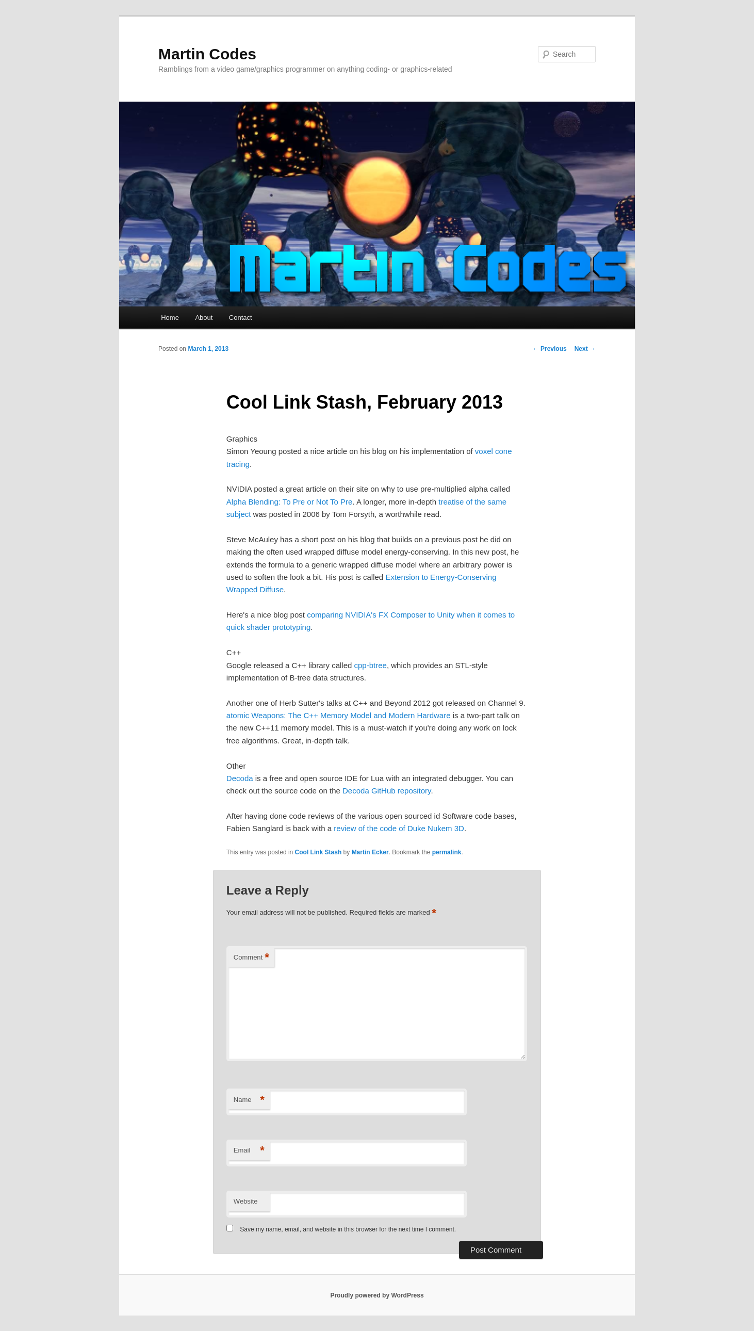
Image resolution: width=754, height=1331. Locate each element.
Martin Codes (207, 53)
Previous (550, 348)
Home (170, 317)
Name (249, 1100)
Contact (240, 317)
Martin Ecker (370, 852)
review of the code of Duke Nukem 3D (399, 828)
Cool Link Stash (318, 852)
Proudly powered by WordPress (376, 1295)
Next (585, 348)
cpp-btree (370, 665)
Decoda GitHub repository (386, 790)
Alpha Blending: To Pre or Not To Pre (289, 501)
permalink (447, 852)
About (203, 317)
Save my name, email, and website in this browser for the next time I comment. (348, 1229)
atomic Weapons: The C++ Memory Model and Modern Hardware (338, 715)
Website (246, 1201)
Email (249, 1150)
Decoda (239, 778)
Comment (251, 957)
